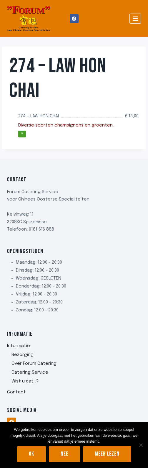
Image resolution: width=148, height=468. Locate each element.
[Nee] (141, 445)
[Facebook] (74, 18)
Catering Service (29, 372)
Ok (31, 454)
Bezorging (22, 354)
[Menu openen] (135, 18)
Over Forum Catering (33, 363)
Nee (64, 454)
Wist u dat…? (25, 381)
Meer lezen (107, 454)
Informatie (18, 346)
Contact (16, 392)
